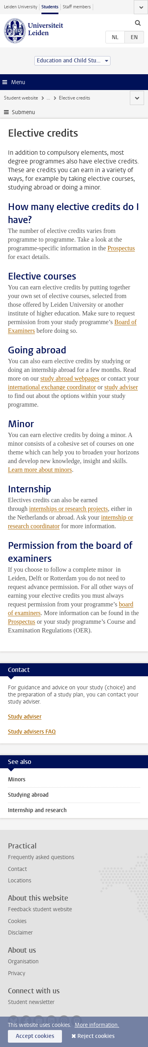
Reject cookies (95, 1036)
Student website (21, 98)
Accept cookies (35, 1036)
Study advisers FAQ (32, 732)
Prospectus (121, 248)
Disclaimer (20, 932)
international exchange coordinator (52, 387)
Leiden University (20, 7)
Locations (19, 880)
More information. (97, 1025)
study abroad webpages (69, 378)
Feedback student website (40, 909)
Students (49, 7)
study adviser (121, 387)
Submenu (23, 112)
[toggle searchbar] (137, 22)
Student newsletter (31, 1002)
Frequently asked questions (41, 857)
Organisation (23, 961)
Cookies (17, 921)
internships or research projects (68, 508)
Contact (17, 869)
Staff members (77, 7)
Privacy (16, 973)
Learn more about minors (40, 469)
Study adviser (24, 717)
